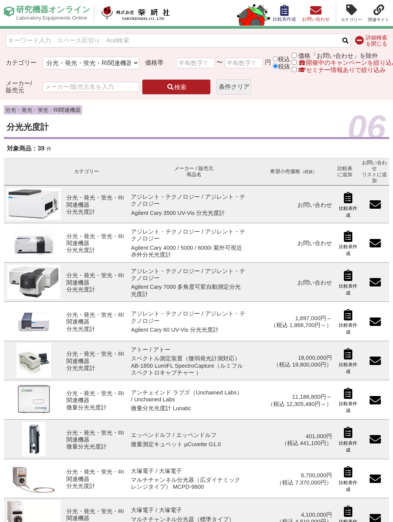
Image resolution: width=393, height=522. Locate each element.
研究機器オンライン (55, 13)
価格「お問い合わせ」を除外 (338, 55)
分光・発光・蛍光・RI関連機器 (43, 110)
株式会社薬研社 (140, 13)
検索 (177, 87)
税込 (284, 59)
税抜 (284, 66)
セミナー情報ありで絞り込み (338, 70)
